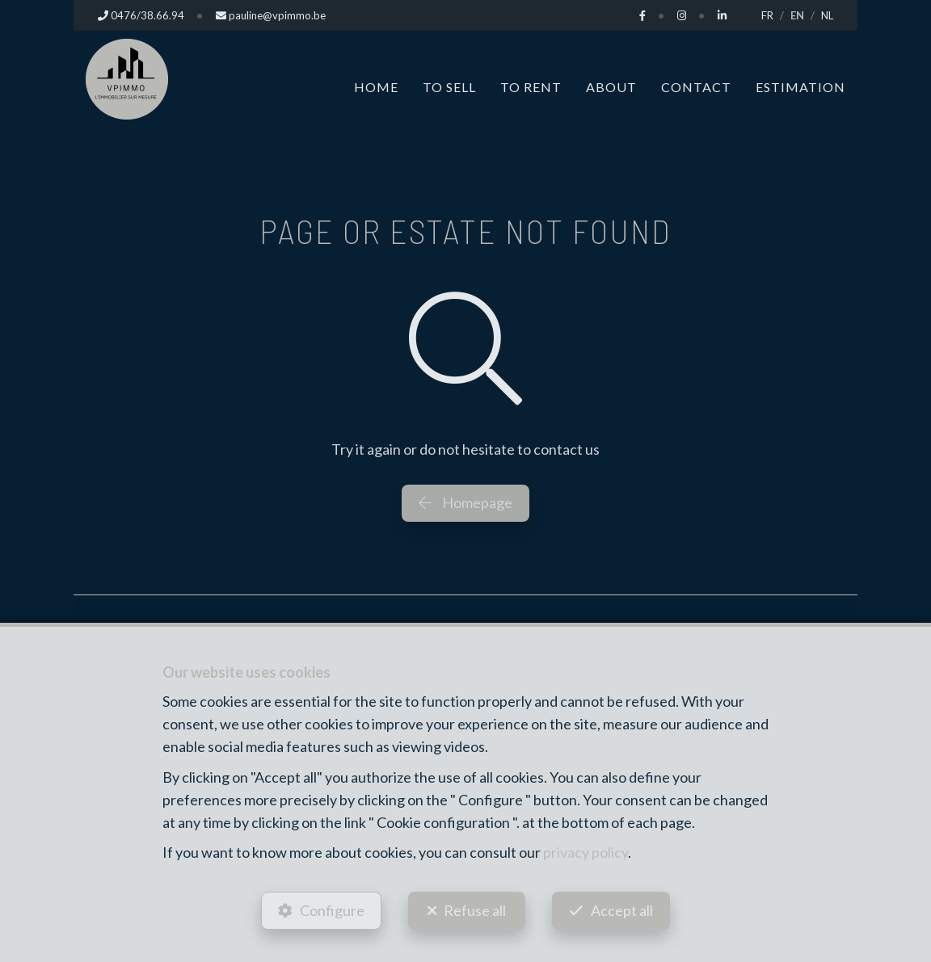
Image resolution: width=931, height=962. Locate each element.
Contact (696, 87)
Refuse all (475, 910)
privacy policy (585, 852)
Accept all (622, 910)
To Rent (531, 87)
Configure (332, 910)
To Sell (449, 87)
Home (376, 87)
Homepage (465, 502)
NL (827, 15)
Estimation (800, 87)
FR (767, 15)
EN (797, 15)
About (611, 87)
